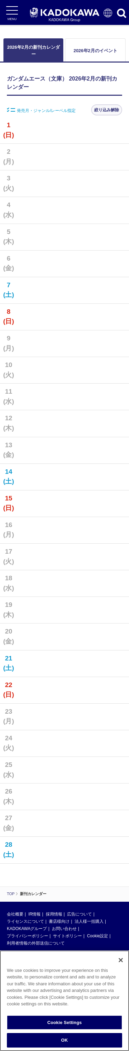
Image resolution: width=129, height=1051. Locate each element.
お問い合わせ (64, 928)
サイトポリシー (67, 935)
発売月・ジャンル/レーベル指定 (41, 110)
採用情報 (54, 914)
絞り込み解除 (106, 109)
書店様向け (59, 921)
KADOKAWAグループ (27, 928)
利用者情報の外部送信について (36, 943)
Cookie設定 (97, 935)
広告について (79, 914)
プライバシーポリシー (27, 935)
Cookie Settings (64, 1022)
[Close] (120, 960)
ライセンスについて (25, 921)
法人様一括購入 (89, 921)
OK (64, 1040)
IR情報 (34, 914)
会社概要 (15, 914)
